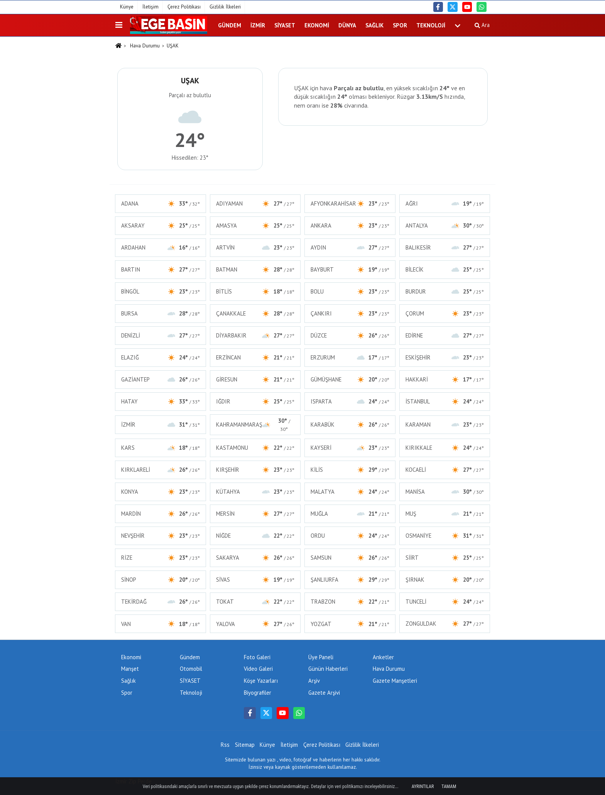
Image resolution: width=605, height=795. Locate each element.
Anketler (383, 657)
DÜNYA (347, 25)
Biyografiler (257, 692)
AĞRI (445, 203)
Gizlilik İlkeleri (225, 6)
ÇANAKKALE (255, 313)
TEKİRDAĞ (160, 602)
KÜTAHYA (255, 492)
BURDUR (445, 291)
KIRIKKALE (445, 448)
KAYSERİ (350, 448)
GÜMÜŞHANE (350, 379)
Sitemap (245, 744)
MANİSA (445, 492)
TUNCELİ (445, 602)
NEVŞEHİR (160, 536)
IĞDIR (255, 401)
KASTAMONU (255, 448)
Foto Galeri (257, 657)
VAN (160, 624)
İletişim (150, 6)
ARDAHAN (160, 247)
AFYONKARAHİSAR (350, 203)
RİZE (160, 558)
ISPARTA (350, 401)
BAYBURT (350, 269)
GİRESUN (255, 379)
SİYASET (284, 25)
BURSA (160, 313)
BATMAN (255, 269)
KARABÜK (350, 424)
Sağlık (374, 25)
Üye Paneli (320, 657)
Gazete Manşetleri (395, 680)
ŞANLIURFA (350, 580)
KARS (160, 448)
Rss (225, 744)
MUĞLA (350, 514)
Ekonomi (316, 25)
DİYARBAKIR (255, 335)
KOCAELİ (445, 470)
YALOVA (255, 624)
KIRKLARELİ (160, 470)
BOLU (350, 291)
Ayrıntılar (423, 786)
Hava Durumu (145, 45)
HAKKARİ (445, 379)
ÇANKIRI (350, 313)
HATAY (160, 401)
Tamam (448, 786)
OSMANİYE (445, 536)
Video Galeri (258, 668)
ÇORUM (445, 313)
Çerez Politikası (184, 6)
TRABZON (350, 602)
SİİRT (445, 558)
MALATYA (350, 492)
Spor (400, 25)
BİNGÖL (160, 291)
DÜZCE (350, 335)
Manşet (130, 668)
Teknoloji (430, 25)
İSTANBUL (445, 401)
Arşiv (314, 680)
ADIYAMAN (255, 203)
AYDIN (350, 247)
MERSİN (255, 514)
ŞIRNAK (445, 580)
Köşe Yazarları (261, 680)
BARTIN (160, 269)
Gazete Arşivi (324, 692)
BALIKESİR (445, 247)
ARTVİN (255, 247)
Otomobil (191, 668)
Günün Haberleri (328, 668)
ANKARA (350, 225)
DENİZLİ (160, 335)
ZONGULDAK (445, 623)
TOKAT (255, 602)
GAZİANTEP (160, 379)
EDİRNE (445, 335)
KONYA (160, 492)
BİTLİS (255, 291)
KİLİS (350, 470)
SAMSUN (350, 558)
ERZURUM (350, 357)
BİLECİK (445, 269)
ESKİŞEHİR (445, 357)
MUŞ (445, 514)
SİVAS (255, 580)
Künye (127, 6)
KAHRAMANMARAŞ (255, 425)
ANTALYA (445, 225)
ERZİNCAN (255, 357)
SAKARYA (255, 558)
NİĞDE (255, 536)
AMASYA (255, 225)
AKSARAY (160, 225)
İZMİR (257, 25)
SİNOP (160, 580)
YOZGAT (350, 624)
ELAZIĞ (160, 357)
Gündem (229, 25)
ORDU (350, 536)
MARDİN (160, 514)
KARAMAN (445, 424)
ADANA (160, 203)
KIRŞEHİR (255, 470)
